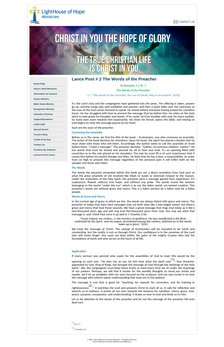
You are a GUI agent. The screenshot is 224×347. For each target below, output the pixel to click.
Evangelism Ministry (44, 109)
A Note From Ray (42, 139)
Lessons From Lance (44, 155)
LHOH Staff (39, 124)
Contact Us (184, 21)
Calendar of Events (43, 114)
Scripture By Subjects (45, 150)
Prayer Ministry (41, 99)
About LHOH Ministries (45, 89)
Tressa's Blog (40, 134)
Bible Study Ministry (44, 104)
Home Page (39, 83)
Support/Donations (43, 119)
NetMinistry (127, 341)
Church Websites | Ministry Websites (106, 341)
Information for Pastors (45, 94)
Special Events (41, 129)
